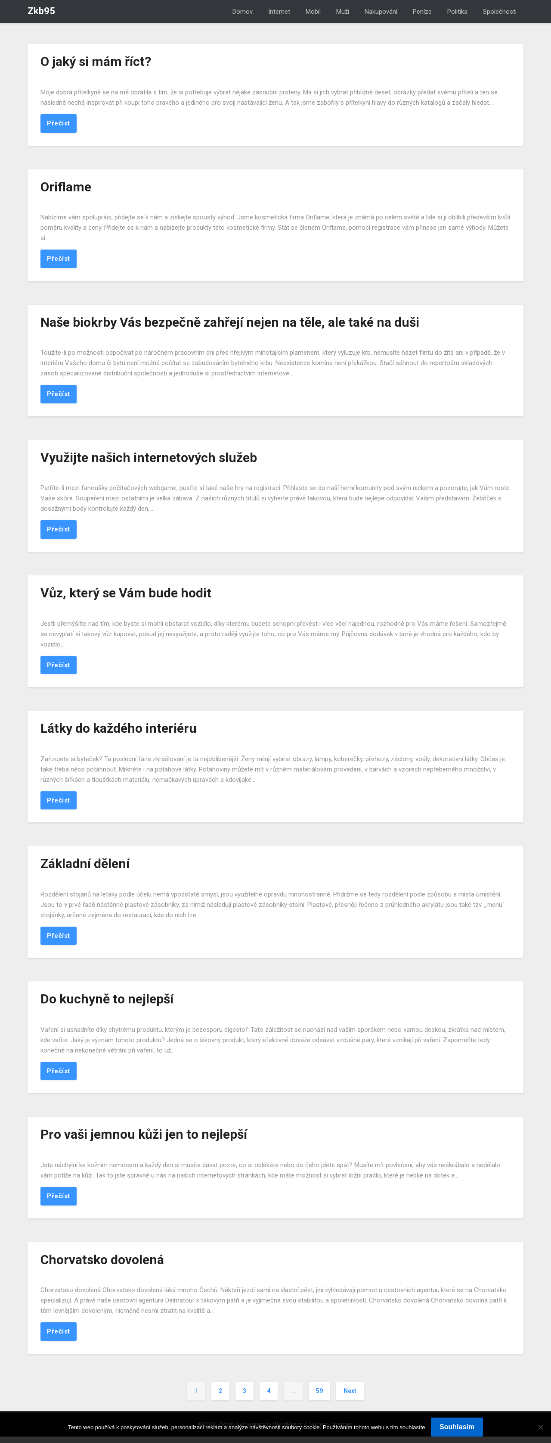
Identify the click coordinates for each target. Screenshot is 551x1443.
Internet (279, 12)
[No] (540, 1427)
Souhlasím (457, 1427)
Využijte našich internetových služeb (148, 459)
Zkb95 (41, 11)
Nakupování (381, 12)
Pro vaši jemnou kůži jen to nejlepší (143, 1139)
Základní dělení (85, 867)
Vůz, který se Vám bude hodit (125, 595)
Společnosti (500, 12)
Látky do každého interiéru (118, 731)
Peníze (422, 12)
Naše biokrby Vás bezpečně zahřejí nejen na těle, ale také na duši (229, 323)
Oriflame (65, 187)
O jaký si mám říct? (95, 61)
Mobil (313, 12)
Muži (342, 12)
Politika (457, 12)
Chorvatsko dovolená (102, 1265)
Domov (242, 12)
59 (319, 1397)
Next (350, 1397)
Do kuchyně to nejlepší (106, 1003)
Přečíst (58, 124)
